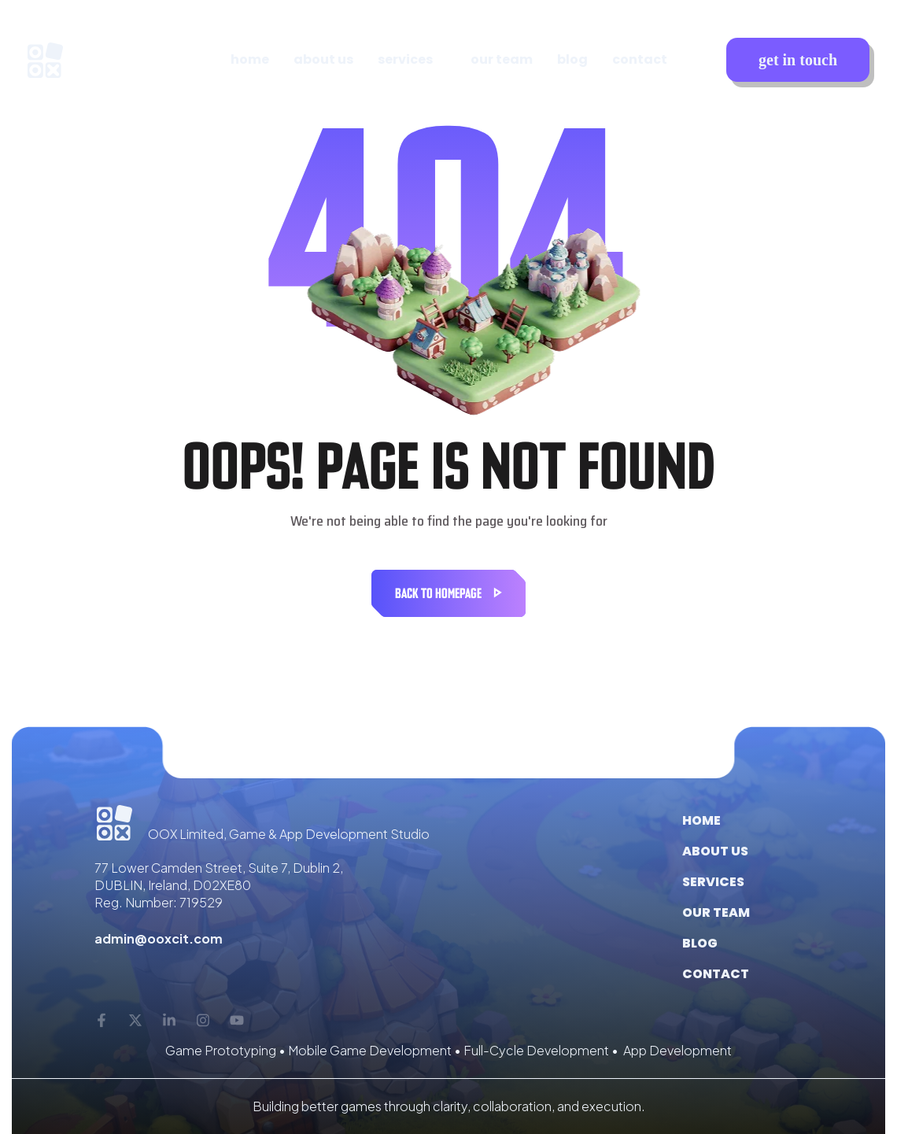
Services (713, 882)
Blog (700, 943)
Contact (715, 974)
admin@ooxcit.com (158, 938)
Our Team (716, 912)
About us (715, 851)
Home (701, 820)
